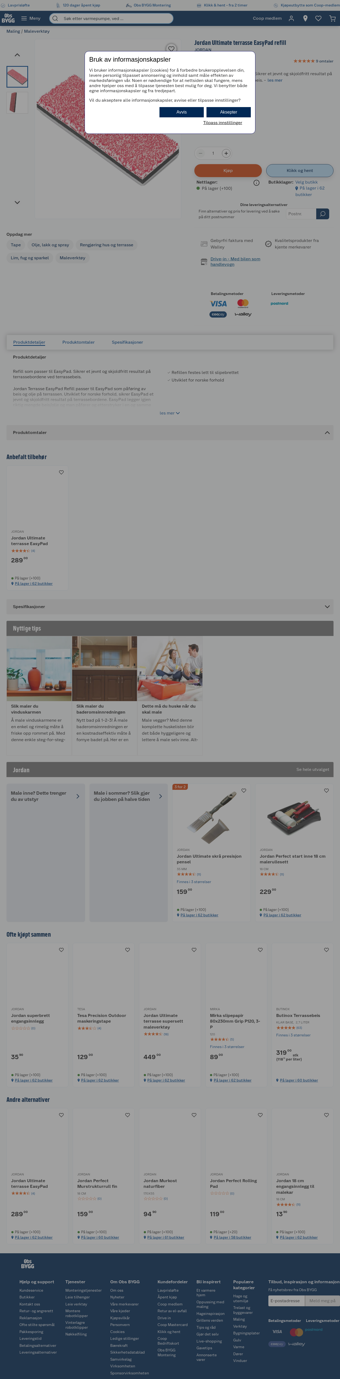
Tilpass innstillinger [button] (222, 122)
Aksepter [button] (228, 112)
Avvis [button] (181, 112)
